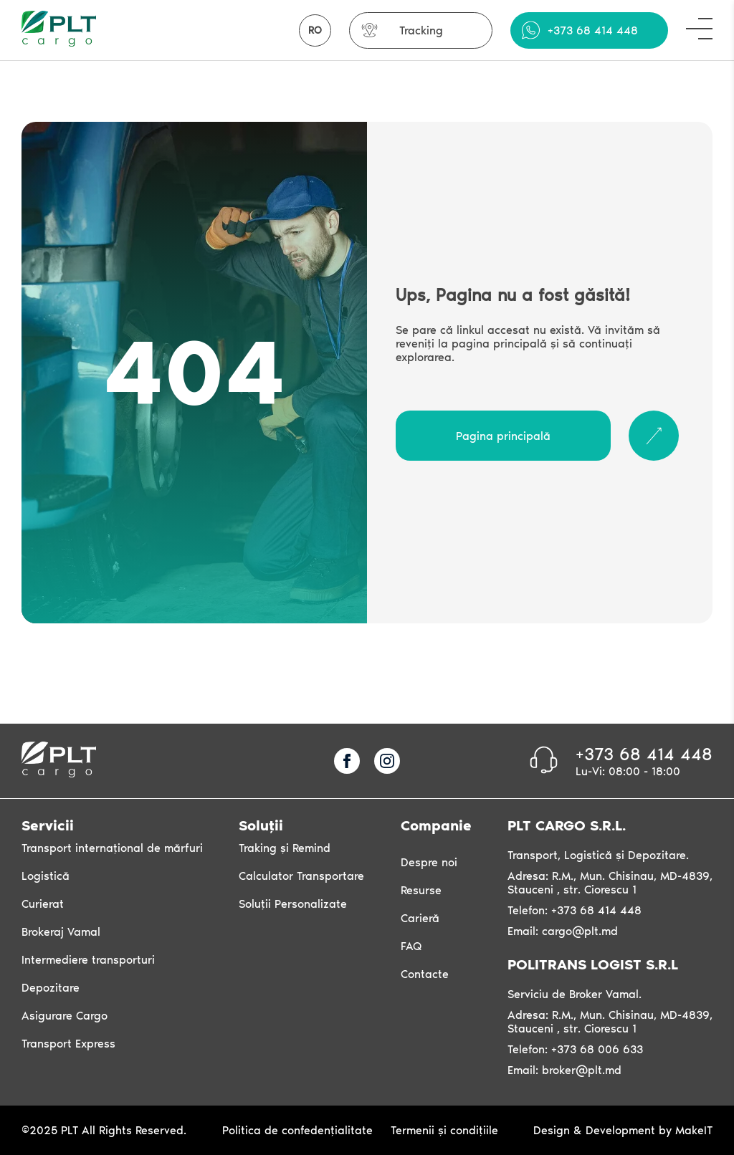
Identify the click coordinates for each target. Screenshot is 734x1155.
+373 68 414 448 (593, 30)
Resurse (421, 890)
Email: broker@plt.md (564, 1070)
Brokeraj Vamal (61, 932)
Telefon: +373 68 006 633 (575, 1049)
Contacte (425, 974)
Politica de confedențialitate (297, 1130)
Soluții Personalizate (293, 904)
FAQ (411, 946)
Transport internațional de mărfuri (112, 848)
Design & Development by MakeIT (622, 1130)
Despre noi (429, 862)
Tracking (421, 30)
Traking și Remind (284, 848)
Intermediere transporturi (88, 960)
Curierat (43, 904)
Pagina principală (503, 436)
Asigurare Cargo (65, 1015)
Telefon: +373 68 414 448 (574, 910)
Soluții (261, 825)
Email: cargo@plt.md (562, 931)
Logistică (46, 876)
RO (315, 30)
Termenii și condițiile (444, 1130)
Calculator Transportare (301, 876)
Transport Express (68, 1043)
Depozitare (51, 988)
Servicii (48, 825)
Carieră (420, 918)
